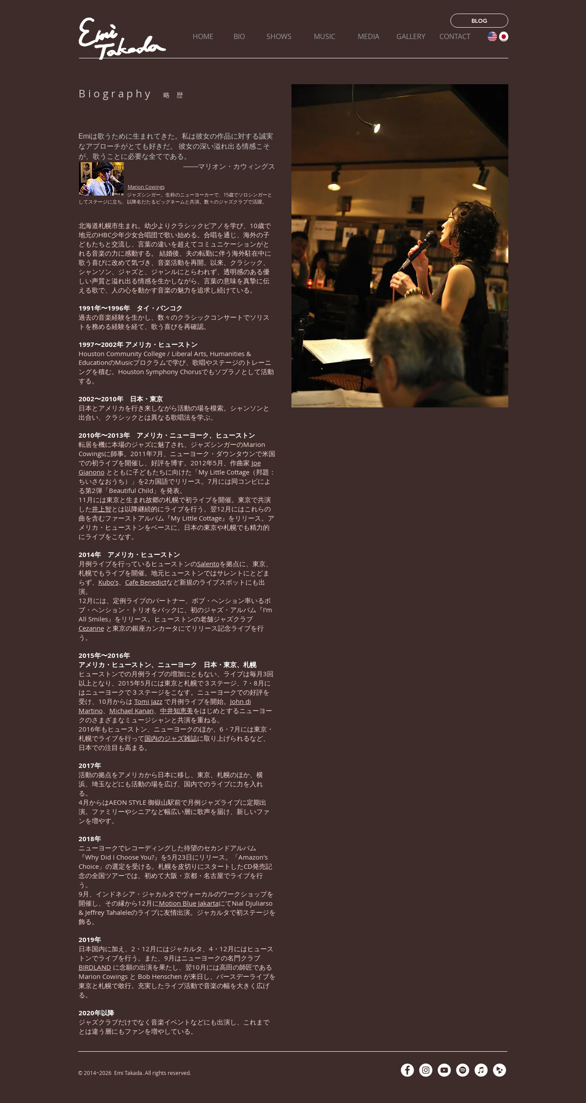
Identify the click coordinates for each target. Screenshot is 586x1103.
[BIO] (239, 36)
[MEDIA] (368, 36)
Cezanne (91, 628)
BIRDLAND (95, 967)
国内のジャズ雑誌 (170, 738)
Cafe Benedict (145, 582)
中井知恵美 (176, 710)
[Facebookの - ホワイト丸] (407, 1070)
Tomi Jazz (148, 701)
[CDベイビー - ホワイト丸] (499, 1070)
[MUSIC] (324, 36)
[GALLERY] (411, 36)
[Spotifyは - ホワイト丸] (462, 1070)
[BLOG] (479, 21)
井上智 (101, 508)
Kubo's (108, 582)
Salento (208, 563)
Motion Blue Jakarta (189, 903)
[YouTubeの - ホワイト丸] (444, 1070)
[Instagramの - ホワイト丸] (425, 1070)
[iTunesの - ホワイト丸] (481, 1070)
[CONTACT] (455, 36)
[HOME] (203, 36)
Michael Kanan (131, 710)
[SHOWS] (279, 36)
